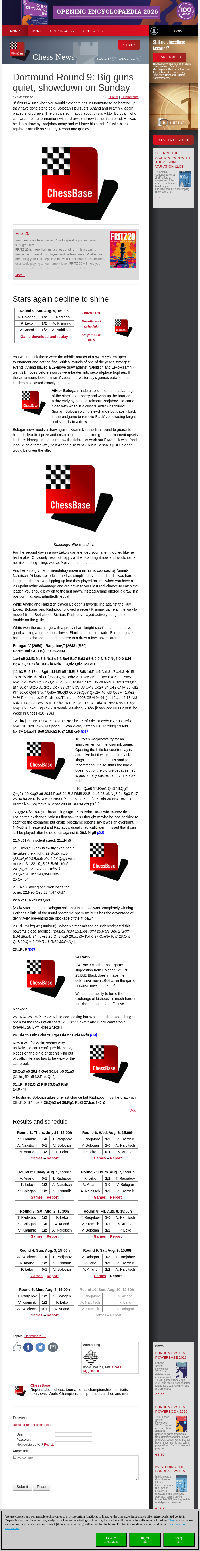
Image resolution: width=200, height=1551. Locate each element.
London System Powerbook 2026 (171, 1409)
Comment (20, 1451)
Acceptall (178, 1539)
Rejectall (145, 1539)
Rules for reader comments (32, 1425)
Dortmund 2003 (35, 1336)
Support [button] (93, 31)
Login (177, 31)
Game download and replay (44, 337)
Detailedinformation (111, 1539)
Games (100, 1276)
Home (37, 31)
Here (171, 1520)
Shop (15, 31)
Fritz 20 (22, 233)
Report (116, 1158)
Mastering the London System (170, 1469)
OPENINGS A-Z (62, 31)
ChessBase (40, 1385)
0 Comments (129, 97)
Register (50, 1444)
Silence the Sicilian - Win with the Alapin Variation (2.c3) (172, 159)
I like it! (113, 97)
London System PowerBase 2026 (171, 1355)
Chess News (54, 57)
